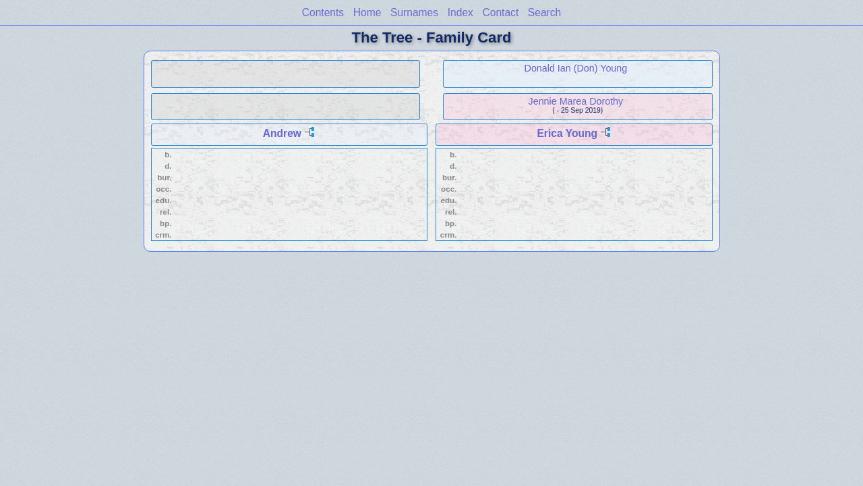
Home (367, 12)
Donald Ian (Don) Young (576, 68)
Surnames (414, 12)
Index (460, 12)
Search (544, 12)
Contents (323, 12)
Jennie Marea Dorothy (576, 101)
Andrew (282, 133)
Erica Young (567, 133)
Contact (500, 12)
